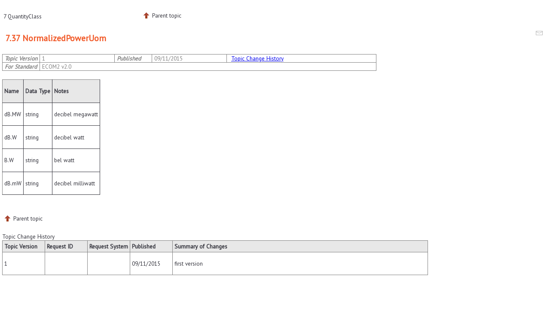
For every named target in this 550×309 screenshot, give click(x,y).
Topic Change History (257, 58)
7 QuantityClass (22, 16)
